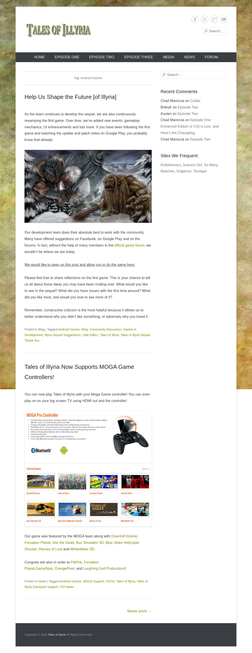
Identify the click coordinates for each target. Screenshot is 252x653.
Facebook (195, 19)
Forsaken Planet (38, 543)
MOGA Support (93, 581)
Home (39, 57)
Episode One (67, 57)
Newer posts (139, 611)
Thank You (32, 340)
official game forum (129, 245)
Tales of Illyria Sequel (135, 335)
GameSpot (44, 568)
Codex (195, 101)
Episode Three (138, 57)
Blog (41, 329)
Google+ (214, 19)
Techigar (200, 171)
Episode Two (101, 57)
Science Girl (192, 165)
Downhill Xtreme (124, 536)
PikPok (76, 562)
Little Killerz (90, 335)
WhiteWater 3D (82, 549)
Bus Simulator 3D (90, 543)
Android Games (69, 329)
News (189, 57)
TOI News (67, 587)
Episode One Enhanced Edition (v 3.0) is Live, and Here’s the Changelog (190, 126)
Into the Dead (63, 543)
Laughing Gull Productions (104, 568)
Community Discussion (105, 329)
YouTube (223, 19)
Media (168, 57)
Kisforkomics (171, 165)
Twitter (204, 19)
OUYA (110, 581)
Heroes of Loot (50, 549)
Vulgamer (183, 171)
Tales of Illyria (109, 335)
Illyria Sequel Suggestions (63, 335)
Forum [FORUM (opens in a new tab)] (211, 57)
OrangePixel (64, 568)
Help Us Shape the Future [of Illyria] (70, 97)
